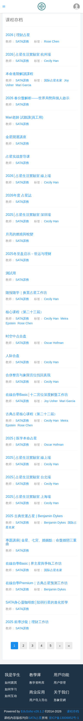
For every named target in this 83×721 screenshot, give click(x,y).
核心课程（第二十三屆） (25, 312)
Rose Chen (51, 41)
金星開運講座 (16, 137)
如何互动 (11, 696)
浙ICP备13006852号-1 (64, 717)
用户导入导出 (38, 700)
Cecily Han (51, 60)
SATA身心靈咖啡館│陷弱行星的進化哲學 (37, 602)
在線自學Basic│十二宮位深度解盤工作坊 (37, 394)
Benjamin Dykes (55, 522)
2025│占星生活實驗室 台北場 (28, 477)
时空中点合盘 (16, 336)
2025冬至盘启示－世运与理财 (28, 254)
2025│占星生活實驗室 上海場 (28, 496)
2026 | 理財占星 (18, 35)
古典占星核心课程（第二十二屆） (31, 414)
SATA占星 (35, 717)
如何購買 (11, 682)
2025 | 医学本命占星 (21, 438)
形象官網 (60, 700)
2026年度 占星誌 (18, 195)
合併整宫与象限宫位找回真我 (28, 375)
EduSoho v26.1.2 (32, 711)
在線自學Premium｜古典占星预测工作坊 (37, 583)
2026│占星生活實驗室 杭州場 (28, 54)
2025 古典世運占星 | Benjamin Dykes (34, 516)
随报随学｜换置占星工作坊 (26, 292)
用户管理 (60, 682)
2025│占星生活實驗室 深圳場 (28, 214)
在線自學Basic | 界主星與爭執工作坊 (34, 563)
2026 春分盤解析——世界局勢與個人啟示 (37, 98)
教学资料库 (36, 682)
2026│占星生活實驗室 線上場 (28, 176)
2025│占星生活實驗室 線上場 (28, 457)
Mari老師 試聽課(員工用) (24, 117)
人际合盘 (12, 356)
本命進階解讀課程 (19, 74)
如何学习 (11, 689)
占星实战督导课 (18, 156)
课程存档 (73, 711)
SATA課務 (22, 41)
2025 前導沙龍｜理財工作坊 (27, 622)
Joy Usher (51, 401)
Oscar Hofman (53, 342)
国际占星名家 (53, 80)
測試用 (11, 273)
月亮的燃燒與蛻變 (19, 234)
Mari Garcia (23, 85)
